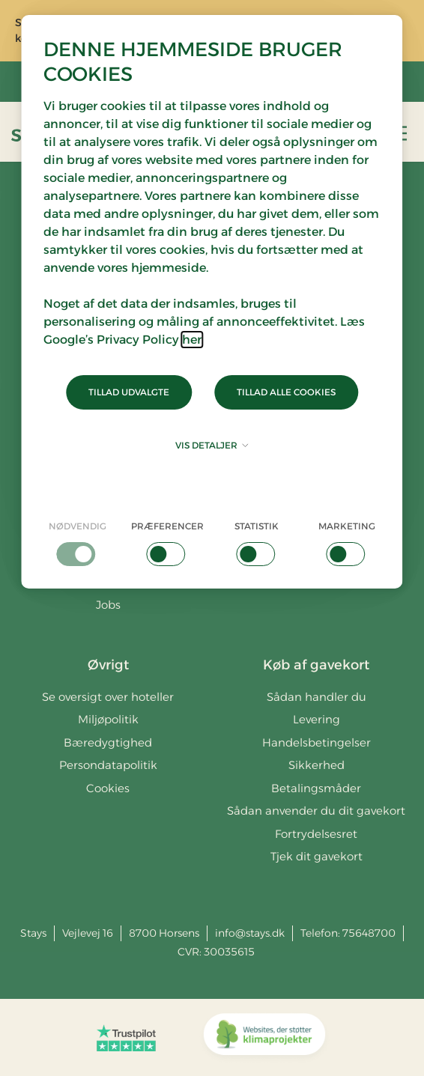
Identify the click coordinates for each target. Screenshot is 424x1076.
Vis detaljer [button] (211, 445)
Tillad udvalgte (128, 392)
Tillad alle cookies (286, 392)
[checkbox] (77, 543)
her (192, 339)
